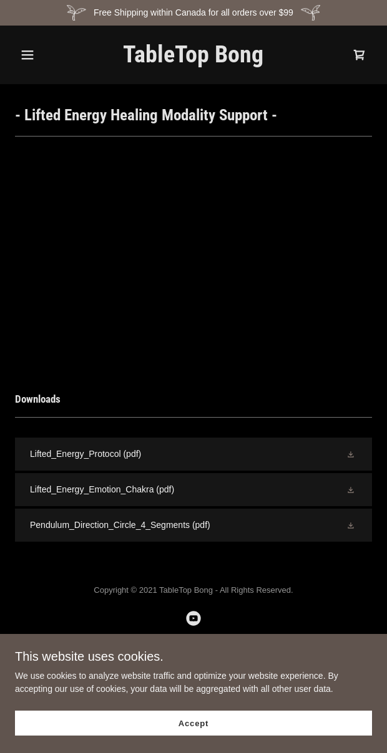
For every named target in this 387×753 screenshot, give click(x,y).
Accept (193, 723)
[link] (193, 59)
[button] (42, 54)
